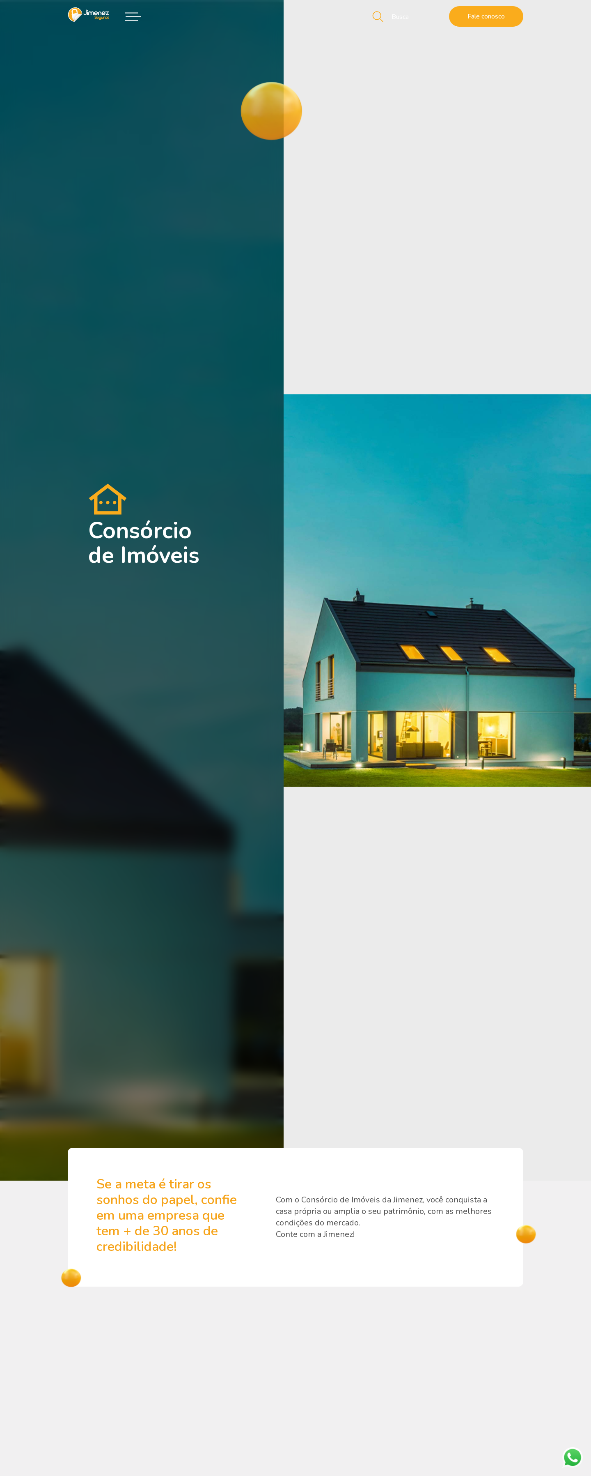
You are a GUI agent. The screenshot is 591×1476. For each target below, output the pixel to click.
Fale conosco (486, 16)
